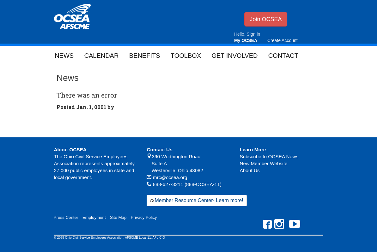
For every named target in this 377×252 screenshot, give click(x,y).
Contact (283, 55)
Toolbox (186, 55)
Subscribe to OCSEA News (269, 156)
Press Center (66, 217)
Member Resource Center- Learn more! (199, 200)
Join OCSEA (266, 19)
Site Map (118, 217)
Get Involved (234, 55)
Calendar (101, 55)
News (64, 55)
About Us (249, 170)
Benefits (144, 55)
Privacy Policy (144, 217)
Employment (94, 217)
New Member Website (263, 163)
